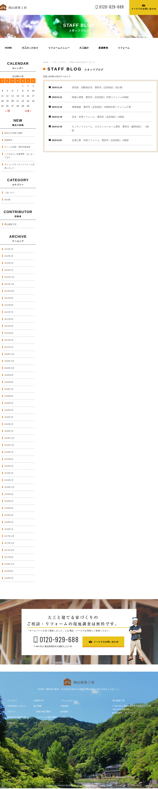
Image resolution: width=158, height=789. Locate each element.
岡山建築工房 (10, 224)
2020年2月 (8, 424)
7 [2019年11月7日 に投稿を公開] (17, 91)
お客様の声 (38, 700)
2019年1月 (8, 480)
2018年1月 (8, 529)
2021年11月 (9, 284)
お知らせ (11, 723)
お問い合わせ (66, 717)
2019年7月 (8, 452)
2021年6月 (8, 319)
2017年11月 (9, 543)
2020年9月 (8, 375)
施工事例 (37, 706)
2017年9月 (8, 557)
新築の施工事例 (43, 711)
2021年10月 (9, 291)
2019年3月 (8, 466)
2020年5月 (8, 403)
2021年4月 (8, 333)
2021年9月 (8, 298)
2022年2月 (8, 263)
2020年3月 (8, 417)
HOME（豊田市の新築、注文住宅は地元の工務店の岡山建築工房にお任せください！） (79, 689)
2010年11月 (9, 564)
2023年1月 (8, 249)
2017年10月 (9, 550)
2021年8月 (8, 305)
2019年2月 (8, 473)
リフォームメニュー (59, 48)
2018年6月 (8, 494)
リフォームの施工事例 (46, 717)
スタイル (11, 711)
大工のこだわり (30, 48)
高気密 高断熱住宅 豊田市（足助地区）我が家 (97, 87)
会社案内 (64, 711)
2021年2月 (8, 340)
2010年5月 (8, 578)
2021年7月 (8, 312)
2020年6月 (8, 396)
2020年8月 (8, 382)
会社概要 (118, 713)
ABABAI (108, 785)
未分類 (7, 200)
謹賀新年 (8, 140)
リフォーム (124, 48)
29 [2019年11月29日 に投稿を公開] (23, 106)
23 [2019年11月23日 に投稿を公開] (28, 101)
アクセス (131, 713)
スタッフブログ (59, 62)
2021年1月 (8, 347)
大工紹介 (84, 48)
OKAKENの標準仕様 (16, 717)
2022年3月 (8, 256)
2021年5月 (8, 326)
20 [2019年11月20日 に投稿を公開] (12, 101)
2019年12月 (9, 438)
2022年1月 (8, 270)
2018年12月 (9, 487)
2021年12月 (9, 277)
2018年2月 (8, 522)
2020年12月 (9, 354)
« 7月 (7, 111)
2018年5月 (8, 501)
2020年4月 (8, 410)
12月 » (28, 111)
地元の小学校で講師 (13, 133)
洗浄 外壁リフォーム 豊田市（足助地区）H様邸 (98, 117)
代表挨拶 (64, 706)
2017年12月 (9, 536)
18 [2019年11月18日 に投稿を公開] (2, 101)
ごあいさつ (9, 193)
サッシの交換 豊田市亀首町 (17, 147)
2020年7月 (8, 389)
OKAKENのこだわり (16, 706)
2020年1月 (8, 431)
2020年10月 (9, 368)
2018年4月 (8, 508)
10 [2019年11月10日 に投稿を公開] (33, 91)
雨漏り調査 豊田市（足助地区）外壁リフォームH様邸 (100, 97)
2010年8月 (8, 571)
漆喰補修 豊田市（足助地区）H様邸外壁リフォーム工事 (101, 107)
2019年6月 (8, 459)
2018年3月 (8, 515)
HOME (8, 48)
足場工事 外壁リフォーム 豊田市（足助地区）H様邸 (100, 140)
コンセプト (12, 700)
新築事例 (103, 48)
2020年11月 (9, 361)
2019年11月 (9, 445)
